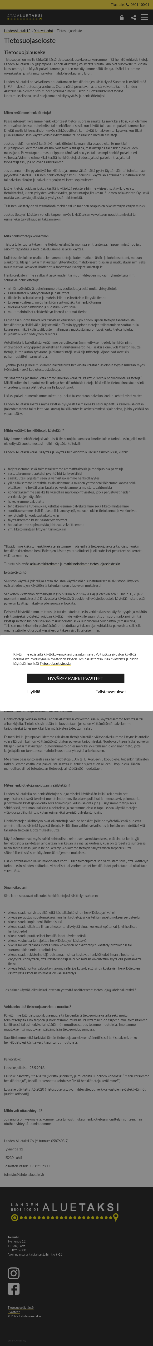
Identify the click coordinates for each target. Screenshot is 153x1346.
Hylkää (33, 691)
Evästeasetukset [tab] (110, 691)
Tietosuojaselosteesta (55, 663)
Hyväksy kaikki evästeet (75, 678)
